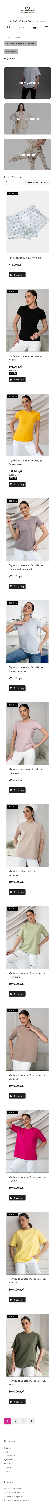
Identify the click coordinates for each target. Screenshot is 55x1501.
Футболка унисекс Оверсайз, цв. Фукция (27, 1178)
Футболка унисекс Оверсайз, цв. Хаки (27, 1382)
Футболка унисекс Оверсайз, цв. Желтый (27, 1280)
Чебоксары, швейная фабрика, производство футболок (20, 43)
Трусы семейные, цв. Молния (25, 257)
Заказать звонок (38, 21)
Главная (7, 37)
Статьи (7, 1471)
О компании (10, 1455)
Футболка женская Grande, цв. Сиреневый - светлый (26, 567)
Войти (21, 27)
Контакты (8, 1463)
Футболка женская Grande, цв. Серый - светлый (26, 669)
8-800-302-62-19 (20, 21)
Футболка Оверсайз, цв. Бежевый (23, 873)
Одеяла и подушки (13, 1496)
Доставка (8, 1459)
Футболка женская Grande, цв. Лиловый (26, 771)
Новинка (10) (11, 51)
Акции (7, 1451)
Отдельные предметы (14, 1492)
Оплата (7, 1467)
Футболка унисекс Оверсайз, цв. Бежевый (27, 1077)
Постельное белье (12, 1488)
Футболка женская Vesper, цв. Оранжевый (26, 462)
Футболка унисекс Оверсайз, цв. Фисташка (27, 975)
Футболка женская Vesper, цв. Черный (26, 357)
